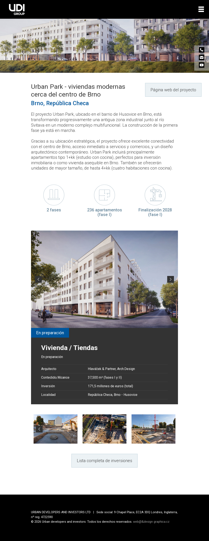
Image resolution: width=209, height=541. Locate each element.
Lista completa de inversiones (104, 460)
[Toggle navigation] (201, 9)
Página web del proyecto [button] (173, 89)
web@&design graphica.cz (151, 522)
